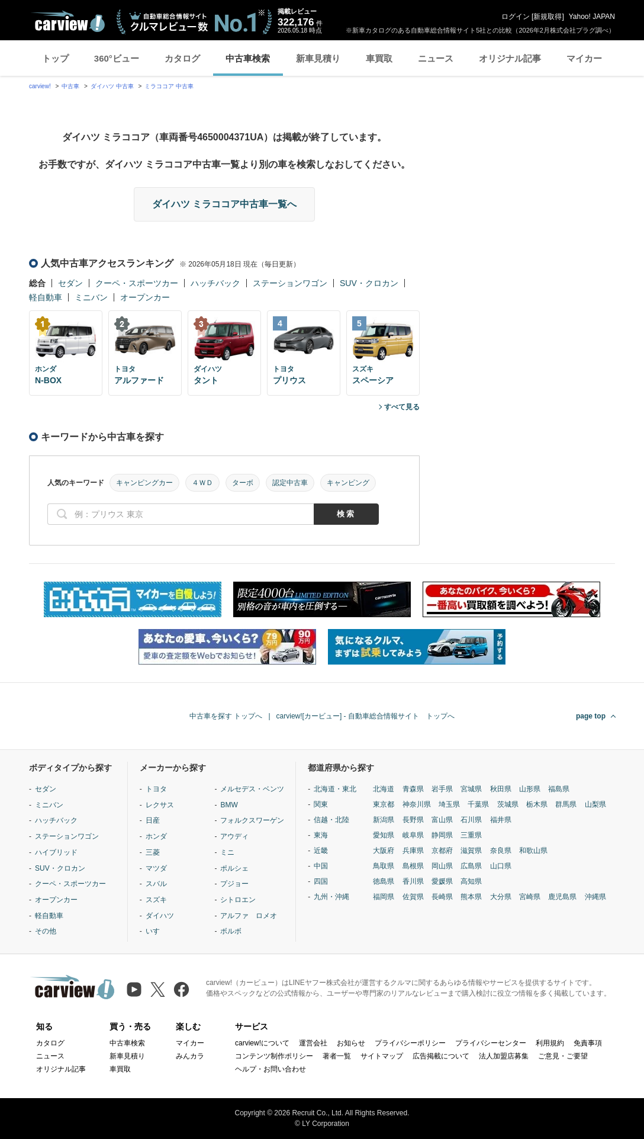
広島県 (471, 866)
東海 (321, 835)
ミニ (227, 852)
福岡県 (383, 897)
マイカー (584, 58)
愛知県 (383, 835)
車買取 (379, 58)
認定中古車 (290, 483)
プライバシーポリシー (410, 1043)
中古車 (70, 86)
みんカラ (190, 1056)
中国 (321, 866)
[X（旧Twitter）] (158, 989)
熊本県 (471, 897)
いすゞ (156, 931)
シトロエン (238, 900)
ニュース (435, 58)
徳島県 (383, 881)
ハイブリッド (56, 852)
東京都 (383, 804)
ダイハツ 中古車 (112, 86)
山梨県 (595, 804)
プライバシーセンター (490, 1043)
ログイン (515, 16)
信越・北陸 (331, 820)
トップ (55, 58)
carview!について (262, 1043)
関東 (321, 804)
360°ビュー (116, 58)
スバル (156, 884)
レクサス (160, 805)
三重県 (471, 835)
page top (591, 716)
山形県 (529, 789)
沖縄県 (595, 897)
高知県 (471, 881)
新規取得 (547, 16)
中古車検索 (248, 58)
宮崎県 (529, 897)
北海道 (383, 789)
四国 (321, 881)
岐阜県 (413, 835)
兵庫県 (413, 850)
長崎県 (442, 897)
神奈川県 (416, 804)
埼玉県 (449, 804)
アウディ (234, 836)
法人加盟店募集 (504, 1056)
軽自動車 (45, 297)
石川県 (471, 820)
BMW (228, 805)
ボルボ (231, 931)
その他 (45, 931)
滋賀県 (471, 850)
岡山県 (442, 866)
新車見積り (318, 58)
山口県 (500, 866)
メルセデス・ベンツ (252, 789)
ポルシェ (234, 868)
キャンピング (348, 483)
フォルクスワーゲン (252, 820)
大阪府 (383, 850)
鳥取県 (383, 866)
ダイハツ (160, 916)
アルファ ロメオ (248, 916)
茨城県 (508, 804)
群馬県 (566, 804)
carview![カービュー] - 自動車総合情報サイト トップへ (365, 716)
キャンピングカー (144, 483)
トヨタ (156, 789)
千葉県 (478, 804)
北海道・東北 (335, 789)
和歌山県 (533, 850)
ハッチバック (215, 283)
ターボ (242, 483)
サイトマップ (381, 1056)
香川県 (413, 881)
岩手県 (442, 789)
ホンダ (156, 836)
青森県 (413, 789)
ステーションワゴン (290, 283)
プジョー (234, 884)
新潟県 (383, 820)
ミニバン (91, 297)
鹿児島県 (562, 897)
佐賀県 (413, 897)
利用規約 (550, 1043)
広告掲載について (441, 1056)
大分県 (500, 897)
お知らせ (351, 1043)
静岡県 (442, 835)
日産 (153, 820)
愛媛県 (442, 881)
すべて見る (402, 407)
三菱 (153, 852)
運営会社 (313, 1043)
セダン (70, 283)
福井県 (500, 820)
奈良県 (500, 850)
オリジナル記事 (510, 58)
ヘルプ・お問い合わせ (270, 1069)
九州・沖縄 (331, 897)
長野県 (413, 820)
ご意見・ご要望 (563, 1056)
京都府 (442, 850)
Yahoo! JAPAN (592, 16)
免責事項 (588, 1043)
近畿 (321, 850)
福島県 (558, 789)
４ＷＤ (202, 483)
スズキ (156, 900)
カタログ (182, 58)
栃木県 (537, 804)
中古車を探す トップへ (225, 716)
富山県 (442, 820)
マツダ (156, 868)
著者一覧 (337, 1056)
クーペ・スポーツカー (136, 283)
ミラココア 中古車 (169, 86)
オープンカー (145, 297)
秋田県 (500, 789)
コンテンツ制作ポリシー (274, 1056)
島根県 (413, 866)
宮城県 (471, 789)
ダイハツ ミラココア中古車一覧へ (224, 204)
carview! (40, 86)
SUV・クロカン (369, 283)
